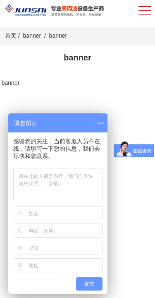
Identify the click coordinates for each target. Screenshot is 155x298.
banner (32, 35)
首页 (11, 35)
